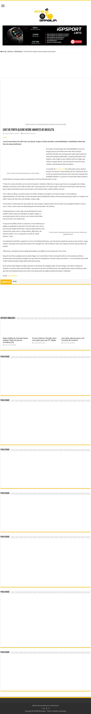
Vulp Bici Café (60, 169)
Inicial (3, 51)
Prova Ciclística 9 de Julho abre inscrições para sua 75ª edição (44, 339)
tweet (4, 137)
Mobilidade (18, 51)
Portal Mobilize (12, 276)
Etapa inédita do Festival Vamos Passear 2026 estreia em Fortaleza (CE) (15, 340)
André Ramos (54, 705)
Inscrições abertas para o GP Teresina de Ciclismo (72, 339)
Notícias (10, 51)
